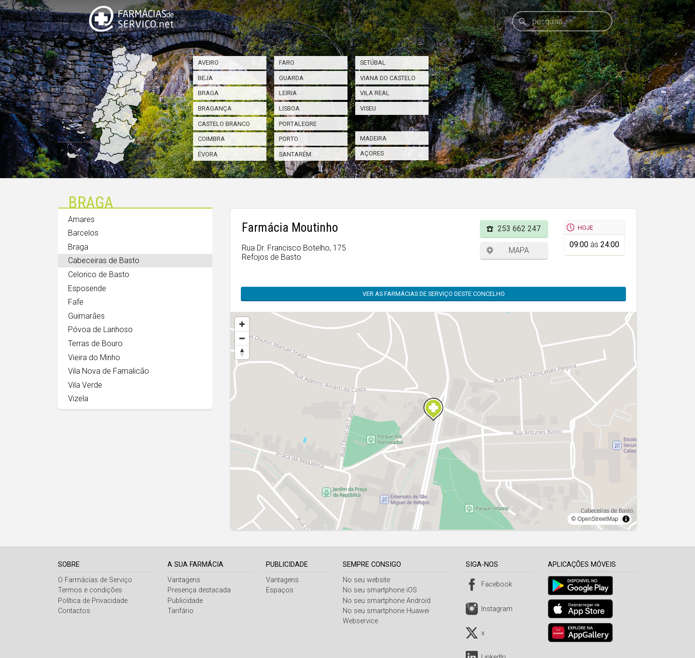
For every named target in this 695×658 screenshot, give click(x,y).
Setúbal (373, 62)
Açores (372, 153)
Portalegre (298, 123)
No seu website (369, 580)
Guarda (291, 78)
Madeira (373, 138)
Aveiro (208, 62)
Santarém (295, 154)
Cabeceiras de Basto (103, 260)
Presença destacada (200, 590)
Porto (288, 138)
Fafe (75, 302)
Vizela (78, 398)
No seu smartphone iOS (383, 590)
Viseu (368, 108)
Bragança (215, 108)
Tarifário (181, 611)
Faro (286, 62)
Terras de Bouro (95, 343)
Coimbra (211, 138)
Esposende (87, 288)
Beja (205, 78)
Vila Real (374, 93)
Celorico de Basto (98, 274)
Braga (208, 93)
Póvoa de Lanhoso (100, 329)
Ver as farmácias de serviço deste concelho (433, 293)
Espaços (281, 590)
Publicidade (186, 601)
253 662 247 (519, 228)
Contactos (74, 611)
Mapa (519, 250)
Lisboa (289, 108)
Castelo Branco (224, 123)
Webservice (363, 621)
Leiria (288, 93)
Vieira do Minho (94, 357)
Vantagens (184, 580)
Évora (208, 154)
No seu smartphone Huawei (389, 611)
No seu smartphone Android (389, 601)
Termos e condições (90, 590)
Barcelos (83, 233)
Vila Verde (85, 385)
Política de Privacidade (92, 601)
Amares (81, 219)
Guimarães (86, 316)
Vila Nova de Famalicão (108, 371)
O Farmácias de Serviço (95, 580)
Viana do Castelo (388, 78)
